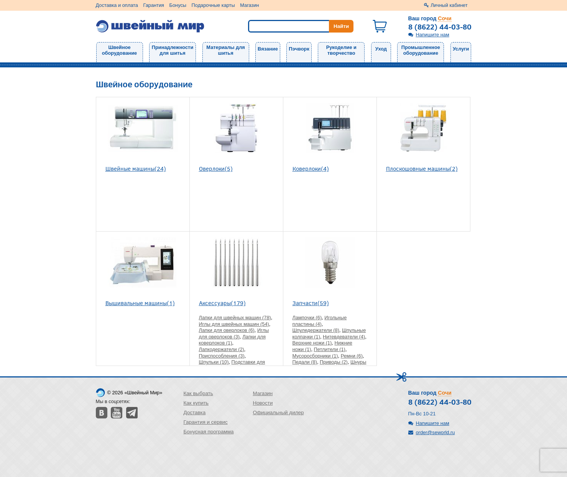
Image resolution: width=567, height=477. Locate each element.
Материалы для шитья (225, 50)
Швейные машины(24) (135, 168)
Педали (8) (305, 362)
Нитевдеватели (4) (344, 337)
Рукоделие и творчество (341, 50)
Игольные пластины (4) (320, 321)
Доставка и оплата (117, 5)
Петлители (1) (329, 349)
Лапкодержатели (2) (221, 349)
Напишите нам (432, 35)
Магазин (249, 5)
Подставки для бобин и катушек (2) (232, 365)
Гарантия (153, 5)
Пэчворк (299, 49)
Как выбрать (198, 393)
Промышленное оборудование (420, 50)
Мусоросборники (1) (315, 356)
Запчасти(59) (311, 303)
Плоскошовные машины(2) (422, 168)
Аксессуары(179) (222, 303)
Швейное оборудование (119, 50)
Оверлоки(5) (216, 168)
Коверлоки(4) (311, 168)
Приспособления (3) (222, 356)
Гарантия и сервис (206, 422)
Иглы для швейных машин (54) (234, 324)
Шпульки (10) (214, 362)
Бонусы (177, 5)
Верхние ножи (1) (312, 343)
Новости (263, 403)
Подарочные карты (213, 5)
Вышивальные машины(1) (140, 303)
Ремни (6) (352, 356)
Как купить (196, 403)
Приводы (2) (334, 362)
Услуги (461, 49)
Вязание (268, 49)
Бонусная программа (209, 432)
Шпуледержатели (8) (316, 330)
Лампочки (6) (307, 317)
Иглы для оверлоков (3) (234, 333)
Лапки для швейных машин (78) (235, 317)
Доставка (195, 412)
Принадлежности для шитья (172, 50)
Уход (381, 49)
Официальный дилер (278, 412)
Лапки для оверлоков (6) (227, 330)
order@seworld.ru (435, 432)
